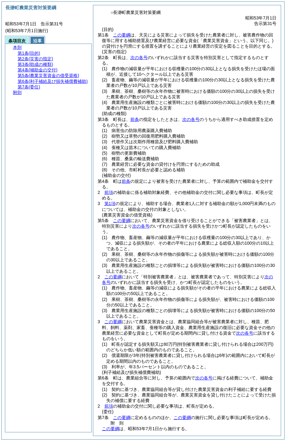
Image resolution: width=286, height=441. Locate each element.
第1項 (110, 203)
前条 (134, 119)
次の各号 (139, 57)
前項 (108, 192)
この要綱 (121, 34)
